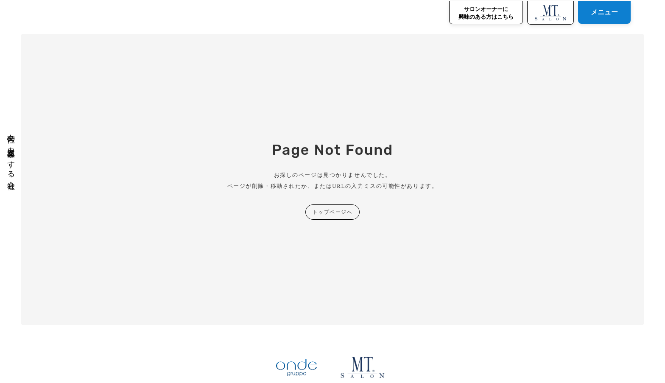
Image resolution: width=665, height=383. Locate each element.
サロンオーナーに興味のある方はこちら (486, 13)
